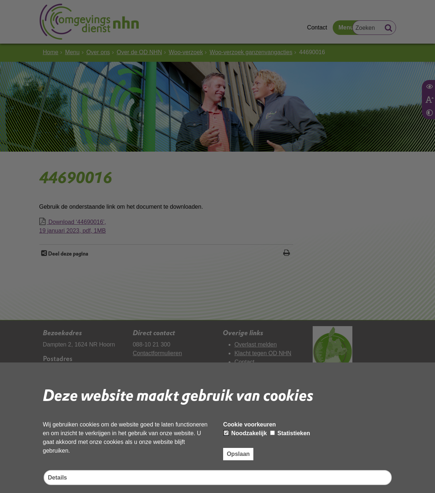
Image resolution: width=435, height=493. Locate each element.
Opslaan (238, 454)
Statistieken (290, 433)
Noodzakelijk (245, 433)
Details (57, 477)
